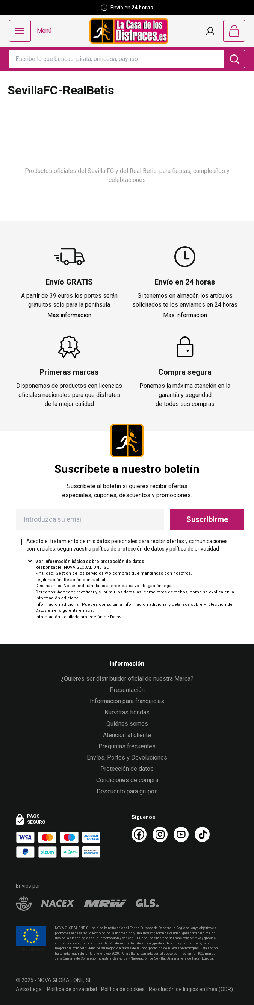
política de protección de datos (128, 549)
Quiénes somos (127, 723)
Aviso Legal (29, 989)
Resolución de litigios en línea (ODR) (191, 989)
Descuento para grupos (127, 791)
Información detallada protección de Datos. (78, 617)
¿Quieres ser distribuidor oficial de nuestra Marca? (127, 678)
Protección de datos (127, 768)
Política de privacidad (72, 989)
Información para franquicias (127, 701)
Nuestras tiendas (127, 712)
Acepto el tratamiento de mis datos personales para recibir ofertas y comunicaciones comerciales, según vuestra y (127, 545)
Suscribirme (207, 519)
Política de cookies (123, 989)
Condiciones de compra (127, 780)
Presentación (127, 689)
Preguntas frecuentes (127, 746)
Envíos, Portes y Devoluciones (127, 757)
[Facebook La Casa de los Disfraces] (139, 834)
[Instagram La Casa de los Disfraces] (160, 834)
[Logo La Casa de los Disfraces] (128, 31)
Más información (69, 315)
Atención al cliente (127, 735)
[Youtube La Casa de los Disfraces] (181, 834)
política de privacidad (194, 549)
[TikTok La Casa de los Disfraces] (202, 834)
